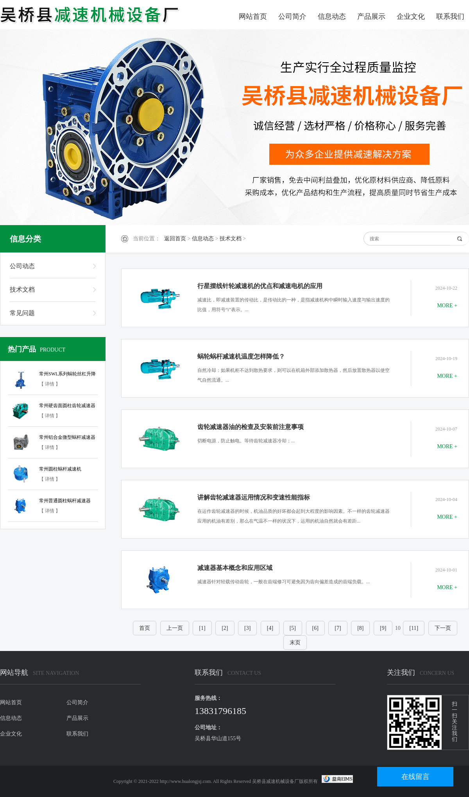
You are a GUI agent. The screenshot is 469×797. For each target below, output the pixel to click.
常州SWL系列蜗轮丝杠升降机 (67, 375)
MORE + (447, 305)
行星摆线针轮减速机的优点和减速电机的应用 (259, 286)
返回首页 (175, 239)
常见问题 (22, 313)
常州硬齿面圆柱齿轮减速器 (67, 405)
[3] (247, 628)
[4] (270, 628)
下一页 (443, 628)
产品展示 (371, 16)
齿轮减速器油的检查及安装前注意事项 (250, 427)
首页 (144, 628)
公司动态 (22, 266)
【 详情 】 (49, 384)
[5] (293, 628)
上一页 (174, 628)
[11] (413, 628)
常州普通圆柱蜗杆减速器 (65, 500)
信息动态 (332, 16)
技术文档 (231, 239)
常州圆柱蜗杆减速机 (60, 469)
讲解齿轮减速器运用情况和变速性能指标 (253, 497)
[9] (383, 628)
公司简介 (292, 16)
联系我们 (450, 16)
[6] (315, 628)
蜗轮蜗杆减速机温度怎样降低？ (241, 356)
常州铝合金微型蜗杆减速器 (67, 437)
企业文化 (411, 16)
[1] (202, 628)
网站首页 (253, 16)
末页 (295, 643)
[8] (360, 628)
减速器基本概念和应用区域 (234, 567)
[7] (338, 628)
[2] (225, 628)
